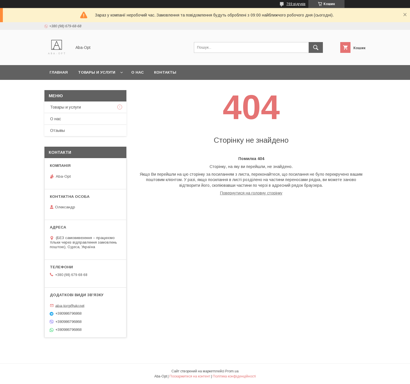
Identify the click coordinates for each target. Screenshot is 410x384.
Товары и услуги (96, 72)
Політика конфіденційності (234, 376)
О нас (137, 72)
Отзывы (57, 130)
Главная (59, 72)
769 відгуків (296, 4)
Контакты (165, 72)
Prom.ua (232, 371)
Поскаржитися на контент (189, 376)
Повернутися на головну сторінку (251, 193)
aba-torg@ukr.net (69, 305)
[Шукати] (316, 47)
